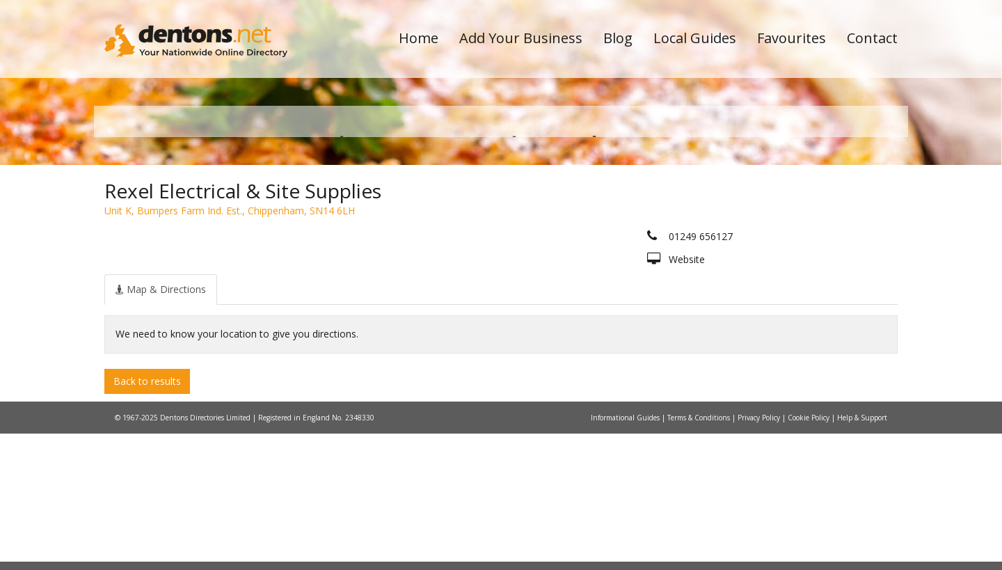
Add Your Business (520, 38)
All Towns (171, 247)
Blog (618, 38)
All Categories (482, 247)
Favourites (791, 38)
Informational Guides (626, 554)
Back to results (147, 516)
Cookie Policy (810, 554)
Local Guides (694, 38)
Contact (872, 38)
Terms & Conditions (699, 554)
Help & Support (862, 554)
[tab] (160, 425)
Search (802, 223)
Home (418, 38)
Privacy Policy (760, 554)
